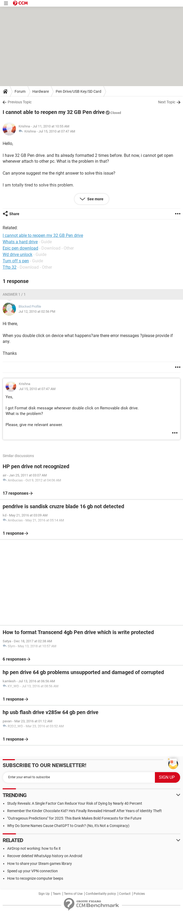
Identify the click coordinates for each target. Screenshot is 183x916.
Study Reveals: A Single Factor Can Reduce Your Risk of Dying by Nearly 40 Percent (74, 803)
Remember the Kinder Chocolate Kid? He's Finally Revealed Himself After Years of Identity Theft (84, 811)
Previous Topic (20, 102)
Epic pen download (20, 248)
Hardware (40, 91)
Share (14, 214)
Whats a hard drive (20, 241)
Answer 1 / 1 (14, 294)
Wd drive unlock (17, 254)
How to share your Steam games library (39, 863)
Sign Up (44, 894)
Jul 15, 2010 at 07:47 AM (56, 131)
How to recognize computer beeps (35, 878)
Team (57, 894)
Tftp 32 (9, 267)
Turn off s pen (16, 260)
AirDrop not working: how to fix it (34, 848)
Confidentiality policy (101, 894)
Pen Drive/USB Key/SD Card (78, 91)
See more (94, 199)
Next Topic (166, 102)
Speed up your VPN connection (32, 871)
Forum (20, 91)
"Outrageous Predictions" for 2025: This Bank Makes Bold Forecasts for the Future (74, 818)
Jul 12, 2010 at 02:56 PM (37, 311)
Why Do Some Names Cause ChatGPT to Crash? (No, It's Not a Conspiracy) (68, 826)
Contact (124, 894)
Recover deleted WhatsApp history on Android (44, 856)
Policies (139, 894)
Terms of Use (73, 894)
